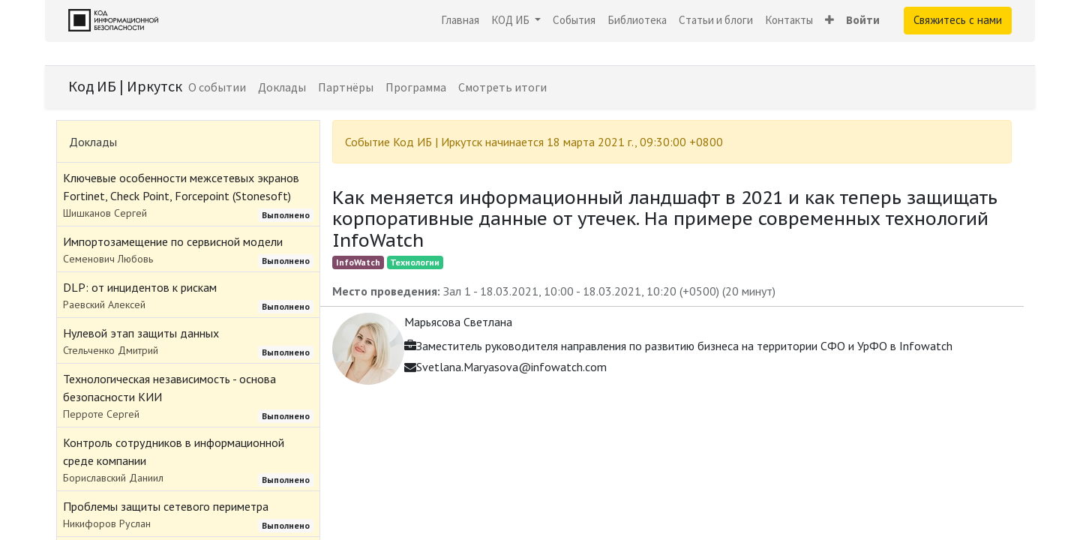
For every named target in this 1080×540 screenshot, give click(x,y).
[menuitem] (460, 20)
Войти (863, 20)
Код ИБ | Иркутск (125, 85)
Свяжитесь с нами (958, 20)
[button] (829, 20)
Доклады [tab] (93, 141)
